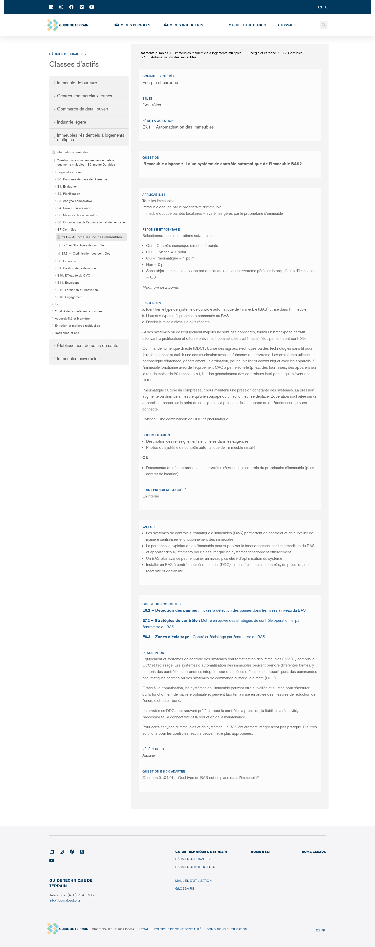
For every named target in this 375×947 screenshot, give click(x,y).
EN (318, 930)
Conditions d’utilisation (226, 929)
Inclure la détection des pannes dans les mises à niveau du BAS (224, 610)
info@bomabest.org (65, 900)
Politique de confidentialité (177, 929)
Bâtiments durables (132, 25)
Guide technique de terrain (201, 852)
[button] (324, 25)
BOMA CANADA (314, 852)
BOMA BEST (261, 852)
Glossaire (287, 25)
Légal (144, 929)
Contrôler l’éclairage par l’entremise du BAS (203, 636)
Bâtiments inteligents (183, 25)
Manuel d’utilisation (247, 25)
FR (323, 930)
